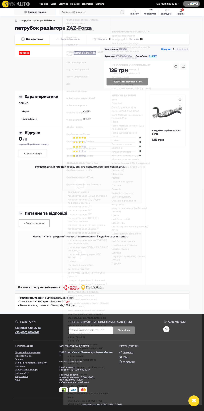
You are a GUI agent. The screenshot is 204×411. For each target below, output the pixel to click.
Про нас (43, 4)
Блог (53, 4)
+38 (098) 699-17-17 (27, 332)
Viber (126, 357)
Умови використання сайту (31, 362)
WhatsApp (129, 362)
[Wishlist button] (176, 67)
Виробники (21, 376)
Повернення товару (26, 369)
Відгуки (63, 4)
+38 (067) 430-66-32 (27, 327)
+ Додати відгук (33, 153)
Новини (75, 4)
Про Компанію (23, 356)
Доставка (87, 4)
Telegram (128, 352)
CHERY (153, 56)
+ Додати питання (34, 223)
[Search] (122, 12)
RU (187, 4)
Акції (17, 380)
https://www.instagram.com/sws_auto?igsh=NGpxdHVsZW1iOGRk (166, 329)
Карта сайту (22, 373)
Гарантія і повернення (27, 352)
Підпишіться (124, 330)
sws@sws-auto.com (70, 361)
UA (194, 4)
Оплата (99, 4)
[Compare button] (183, 67)
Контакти (20, 366)
